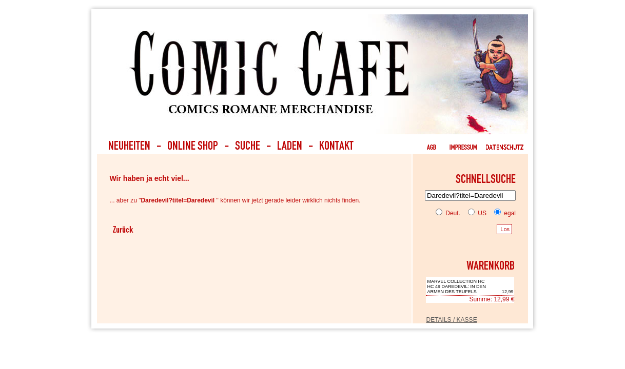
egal (503, 213)
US (475, 213)
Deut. (448, 213)
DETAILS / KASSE (451, 319)
